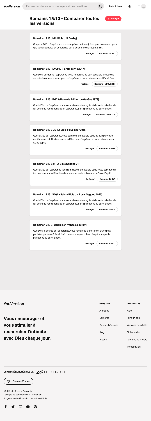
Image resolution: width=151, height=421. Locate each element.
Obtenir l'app (115, 6)
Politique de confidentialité (17, 394)
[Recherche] (59, 6)
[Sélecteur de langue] (130, 6)
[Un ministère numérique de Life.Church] (75, 370)
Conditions (37, 394)
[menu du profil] (141, 6)
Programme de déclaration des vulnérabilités (25, 398)
